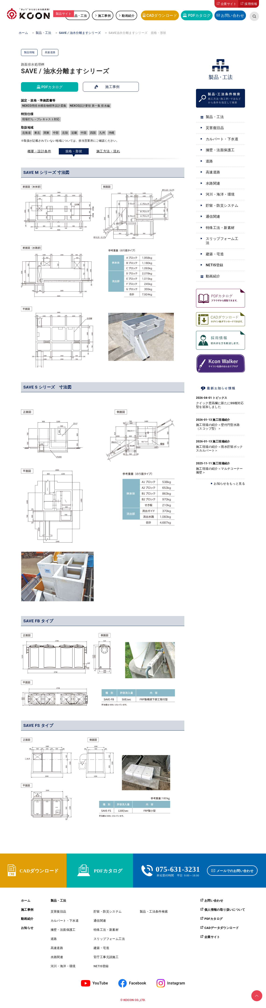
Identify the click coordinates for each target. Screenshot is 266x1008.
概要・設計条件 (39, 151)
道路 (209, 161)
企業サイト (228, 4)
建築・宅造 (215, 254)
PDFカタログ (199, 15)
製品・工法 (79, 15)
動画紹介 (128, 15)
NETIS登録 (214, 265)
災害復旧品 (215, 128)
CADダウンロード (161, 15)
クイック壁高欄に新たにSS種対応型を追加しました (220, 405)
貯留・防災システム (222, 205)
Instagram (176, 984)
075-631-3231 (177, 869)
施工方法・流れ (108, 151)
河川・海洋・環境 (220, 194)
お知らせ (27, 928)
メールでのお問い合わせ (235, 871)
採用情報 (251, 4)
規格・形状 (73, 151)
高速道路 (213, 172)
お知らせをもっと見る (229, 483)
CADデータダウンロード (221, 928)
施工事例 (104, 15)
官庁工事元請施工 (106, 957)
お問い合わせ (232, 15)
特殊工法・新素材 (220, 228)
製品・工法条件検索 (154, 912)
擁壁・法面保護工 (220, 150)
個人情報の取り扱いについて (224, 910)
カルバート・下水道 (222, 139)
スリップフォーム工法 (222, 241)
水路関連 (213, 183)
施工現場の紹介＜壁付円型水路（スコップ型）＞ (218, 426)
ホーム (25, 901)
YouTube (100, 984)
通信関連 (213, 216)
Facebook (137, 984)
